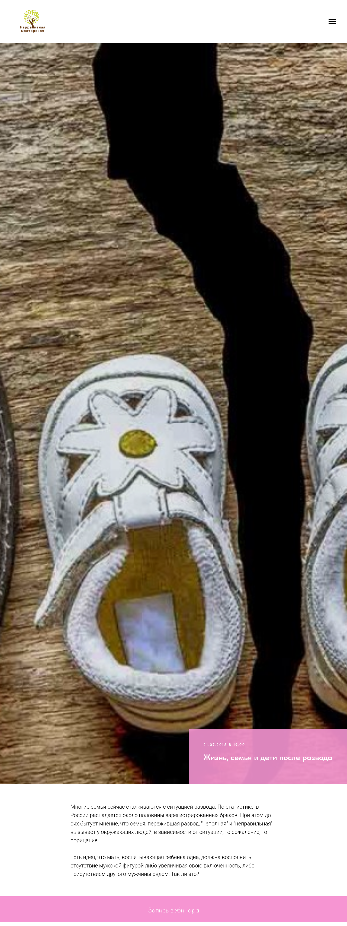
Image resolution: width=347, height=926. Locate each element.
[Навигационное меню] (332, 21)
